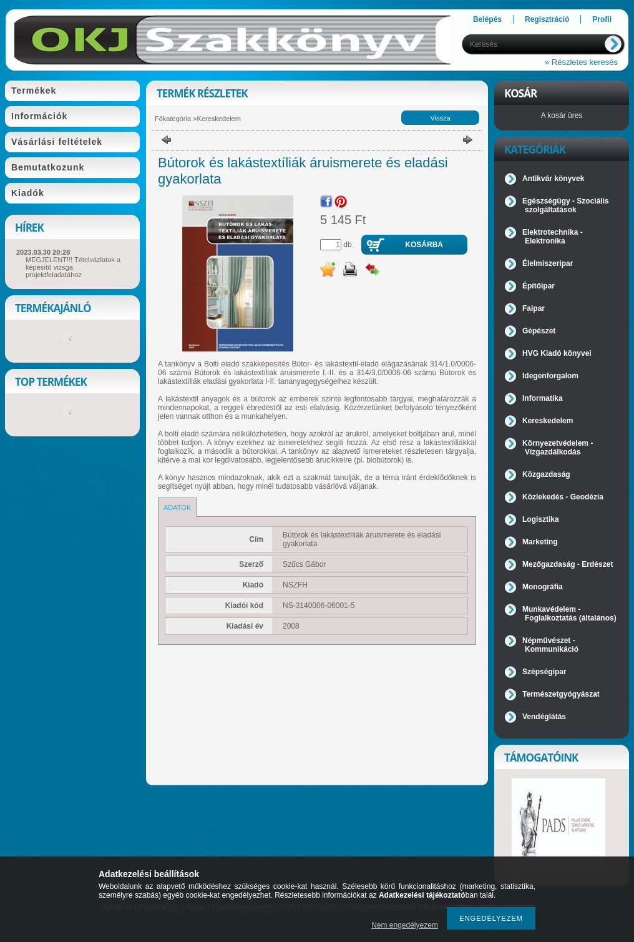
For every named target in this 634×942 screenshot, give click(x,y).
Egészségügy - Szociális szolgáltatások (565, 205)
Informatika (542, 398)
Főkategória (173, 118)
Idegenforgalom (550, 375)
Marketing (540, 541)
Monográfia (542, 586)
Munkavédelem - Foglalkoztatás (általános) (569, 613)
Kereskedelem (219, 118)
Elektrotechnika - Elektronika (552, 236)
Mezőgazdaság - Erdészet (567, 564)
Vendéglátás (544, 716)
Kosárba (424, 244)
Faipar (533, 308)
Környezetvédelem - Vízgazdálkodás (557, 447)
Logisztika (540, 519)
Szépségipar (544, 671)
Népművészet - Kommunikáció (550, 645)
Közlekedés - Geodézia (562, 497)
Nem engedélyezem (404, 925)
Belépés (487, 19)
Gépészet (538, 330)
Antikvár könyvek (553, 178)
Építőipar (538, 286)
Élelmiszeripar (547, 263)
